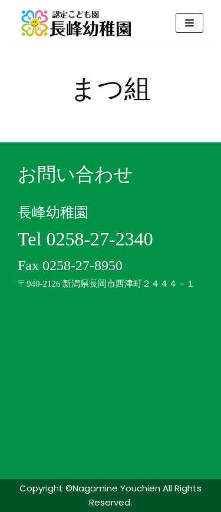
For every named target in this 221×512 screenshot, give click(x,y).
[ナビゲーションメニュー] (189, 23)
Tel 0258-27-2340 (85, 239)
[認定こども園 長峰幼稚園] (79, 23)
